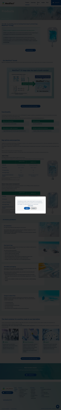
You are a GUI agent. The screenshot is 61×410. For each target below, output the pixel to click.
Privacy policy (30, 205)
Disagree (33, 208)
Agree (27, 208)
